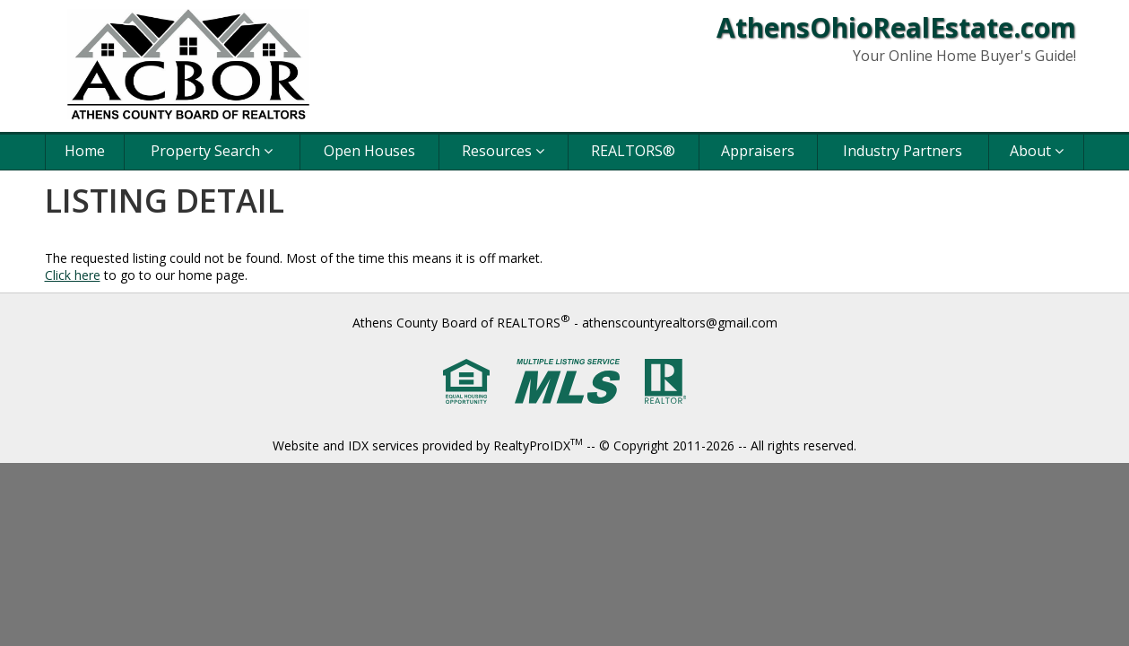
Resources (503, 151)
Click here (72, 275)
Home (85, 151)
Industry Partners (902, 151)
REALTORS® (633, 151)
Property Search (212, 151)
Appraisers (758, 151)
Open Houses (369, 151)
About (1037, 151)
